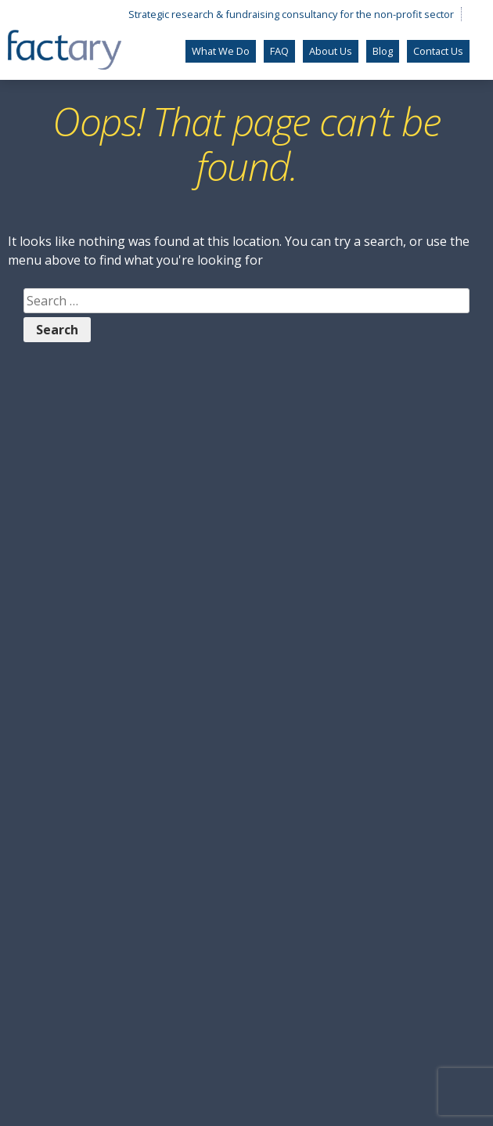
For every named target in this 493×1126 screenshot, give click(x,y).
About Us (330, 51)
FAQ (279, 51)
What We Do (221, 51)
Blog (382, 51)
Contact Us (438, 51)
